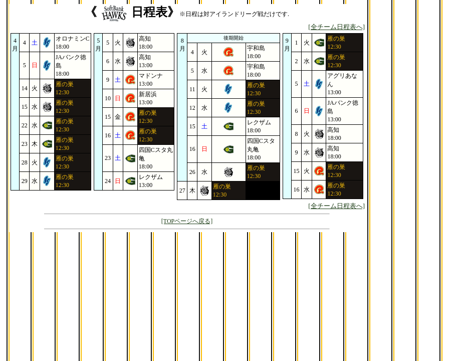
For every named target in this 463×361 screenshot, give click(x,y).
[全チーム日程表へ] (336, 27)
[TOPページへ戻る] (186, 221)
